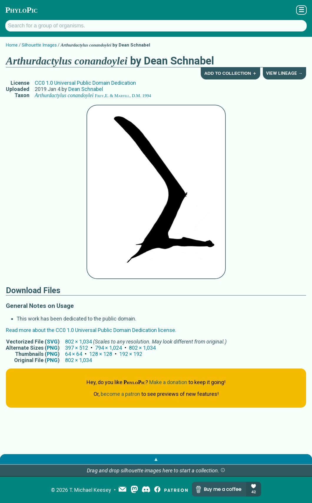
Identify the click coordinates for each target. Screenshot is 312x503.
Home (12, 45)
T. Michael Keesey (90, 490)
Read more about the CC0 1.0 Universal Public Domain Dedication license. (91, 330)
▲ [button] (156, 459)
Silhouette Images (39, 45)
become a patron (120, 394)
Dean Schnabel (85, 89)
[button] (222, 470)
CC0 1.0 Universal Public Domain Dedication (85, 83)
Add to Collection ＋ (230, 73)
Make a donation (168, 382)
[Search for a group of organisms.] (156, 25)
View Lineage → (284, 73)
